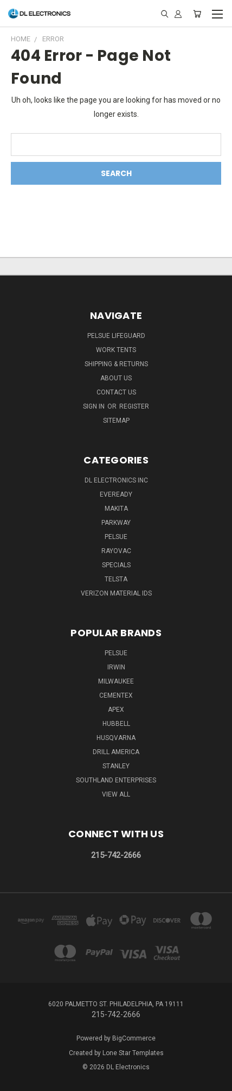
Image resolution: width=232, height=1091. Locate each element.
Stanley (116, 766)
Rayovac (116, 551)
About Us (116, 378)
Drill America (116, 752)
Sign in (94, 406)
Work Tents (116, 350)
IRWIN (116, 667)
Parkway (116, 522)
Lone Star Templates (133, 1053)
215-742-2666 (116, 855)
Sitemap (116, 420)
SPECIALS (116, 565)
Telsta (116, 579)
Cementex (116, 695)
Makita (116, 508)
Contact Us (116, 392)
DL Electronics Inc (116, 480)
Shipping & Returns (116, 364)
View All (116, 794)
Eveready (116, 494)
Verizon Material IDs (116, 593)
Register (134, 406)
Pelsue (116, 537)
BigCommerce (134, 1038)
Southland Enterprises (116, 780)
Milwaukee (116, 681)
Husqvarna (116, 738)
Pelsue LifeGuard (116, 336)
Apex (116, 709)
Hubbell (116, 724)
